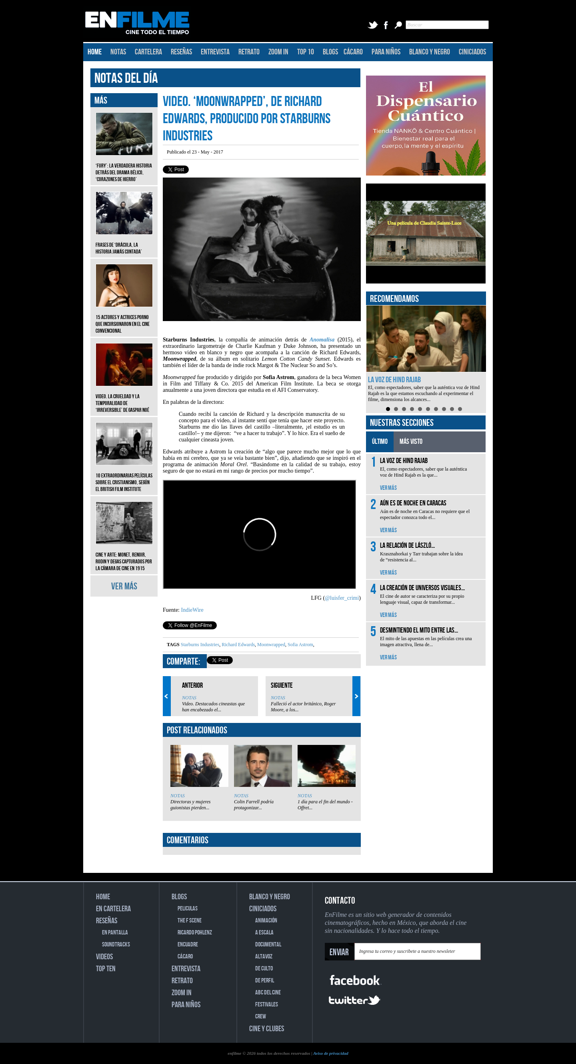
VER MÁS (124, 586)
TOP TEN (106, 969)
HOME (95, 52)
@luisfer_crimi (342, 598)
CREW (260, 1016)
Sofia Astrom (299, 644)
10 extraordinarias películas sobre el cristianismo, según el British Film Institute (124, 476)
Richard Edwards (237, 644)
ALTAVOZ (263, 956)
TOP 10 (305, 52)
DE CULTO (264, 968)
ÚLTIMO (380, 441)
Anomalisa (322, 340)
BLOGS (330, 52)
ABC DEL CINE (268, 992)
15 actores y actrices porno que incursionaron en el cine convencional (124, 318)
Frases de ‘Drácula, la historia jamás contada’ (124, 242)
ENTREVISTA (215, 52)
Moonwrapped (270, 644)
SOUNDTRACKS (116, 944)
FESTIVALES (266, 1004)
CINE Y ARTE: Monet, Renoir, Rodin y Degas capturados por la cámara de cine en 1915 (124, 555)
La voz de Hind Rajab (394, 380)
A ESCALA (264, 932)
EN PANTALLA (115, 932)
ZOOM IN (278, 52)
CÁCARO (353, 52)
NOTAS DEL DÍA (126, 78)
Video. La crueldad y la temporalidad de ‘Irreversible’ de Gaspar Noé (124, 397)
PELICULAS (188, 908)
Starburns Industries (200, 644)
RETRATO (249, 52)
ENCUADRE (188, 944)
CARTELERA (148, 52)
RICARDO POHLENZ (195, 932)
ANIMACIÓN (266, 920)
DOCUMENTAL (268, 944)
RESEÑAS (181, 52)
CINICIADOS (472, 52)
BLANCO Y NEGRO (429, 52)
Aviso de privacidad (330, 1053)
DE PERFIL (264, 980)
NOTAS (118, 52)
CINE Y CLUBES (266, 1029)
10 (460, 409)
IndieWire (192, 610)
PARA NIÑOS (386, 52)
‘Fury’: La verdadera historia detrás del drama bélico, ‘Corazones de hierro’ (124, 166)
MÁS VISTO (411, 441)
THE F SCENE (190, 920)
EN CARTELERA (113, 909)
